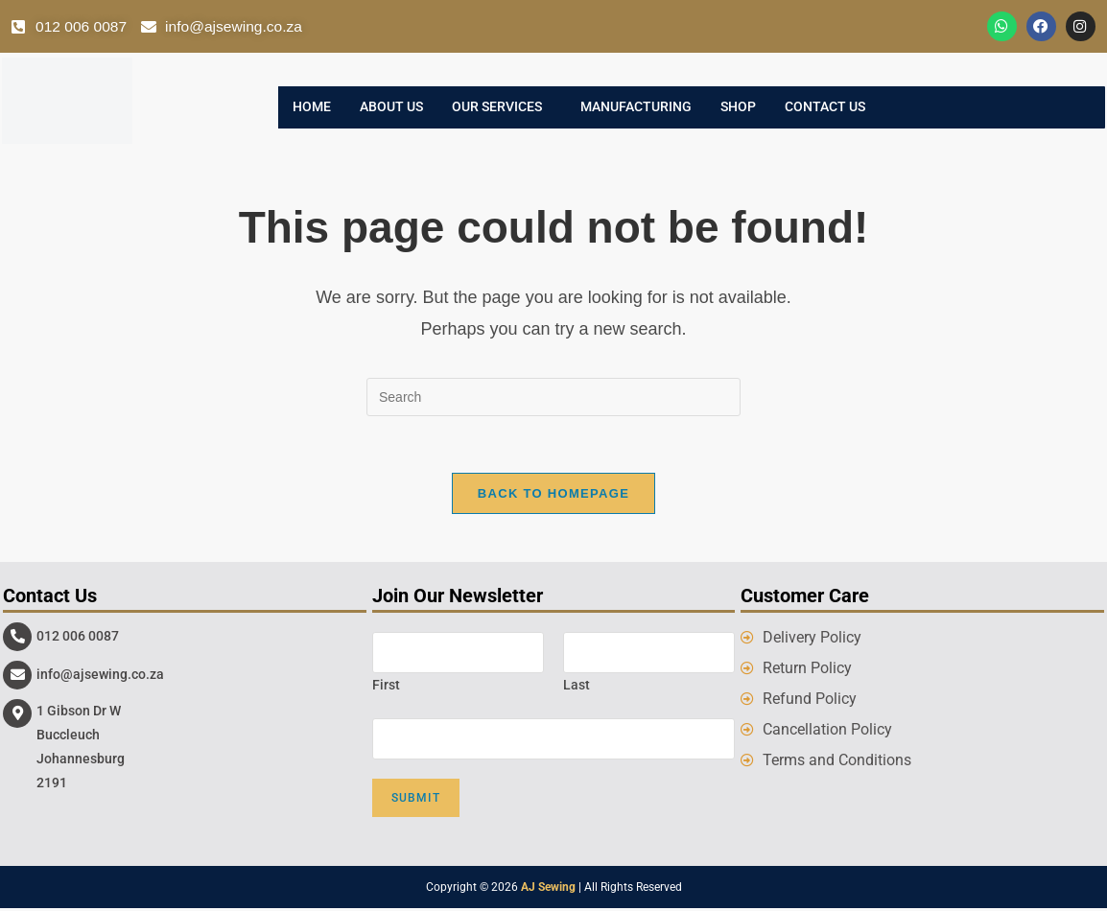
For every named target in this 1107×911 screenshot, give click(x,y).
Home (312, 108)
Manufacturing (636, 108)
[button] (501, 108)
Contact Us (825, 108)
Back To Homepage (553, 495)
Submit (415, 800)
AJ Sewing (548, 890)
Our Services (497, 108)
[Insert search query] (553, 398)
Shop (738, 108)
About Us (391, 108)
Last (576, 686)
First (386, 686)
